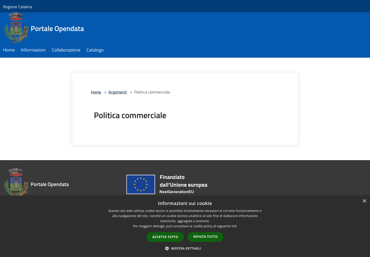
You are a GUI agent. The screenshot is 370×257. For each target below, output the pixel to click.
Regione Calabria (17, 7)
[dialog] (185, 226)
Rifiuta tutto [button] (205, 236)
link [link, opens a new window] (234, 226)
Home (96, 92)
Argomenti (117, 92)
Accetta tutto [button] (165, 237)
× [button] (364, 201)
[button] (185, 248)
